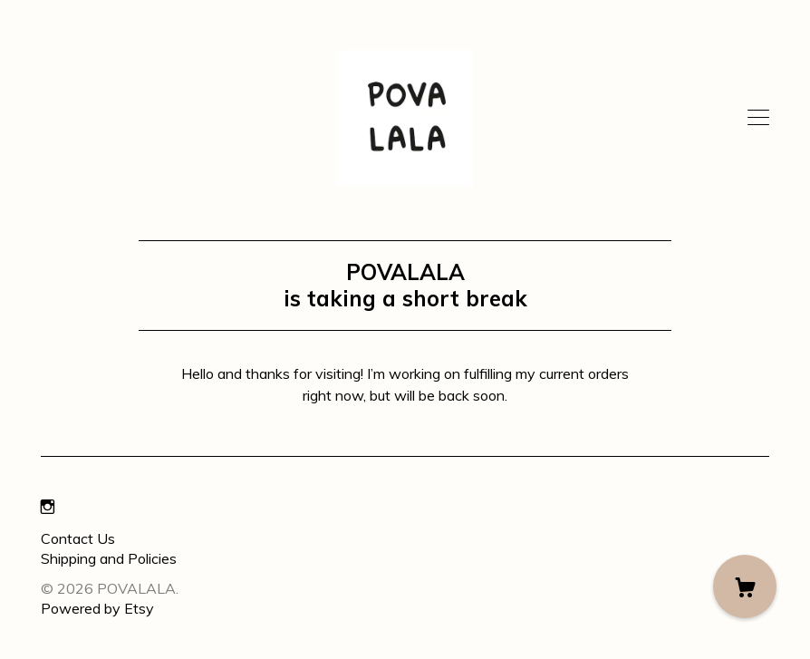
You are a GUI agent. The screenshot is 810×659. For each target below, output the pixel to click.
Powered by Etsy (97, 608)
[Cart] (744, 586)
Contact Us (78, 538)
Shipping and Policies (109, 558)
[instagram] (47, 508)
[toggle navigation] (758, 118)
